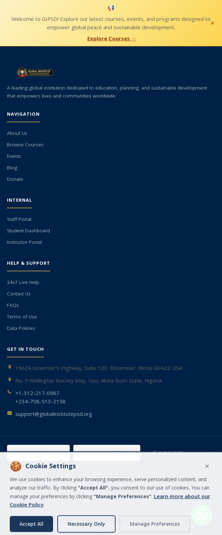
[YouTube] (61, 489)
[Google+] (45, 489)
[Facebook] (13, 489)
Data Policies (21, 328)
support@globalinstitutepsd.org (53, 413)
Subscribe (167, 453)
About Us (17, 133)
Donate (15, 179)
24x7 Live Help (23, 282)
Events (14, 156)
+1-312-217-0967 (37, 392)
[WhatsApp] (77, 489)
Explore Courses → (111, 38)
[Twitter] (29, 489)
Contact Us (19, 293)
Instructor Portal (24, 242)
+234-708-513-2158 (40, 401)
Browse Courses (25, 144)
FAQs (13, 305)
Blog (12, 167)
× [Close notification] (212, 23)
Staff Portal (19, 219)
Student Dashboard (28, 230)
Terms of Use (22, 316)
